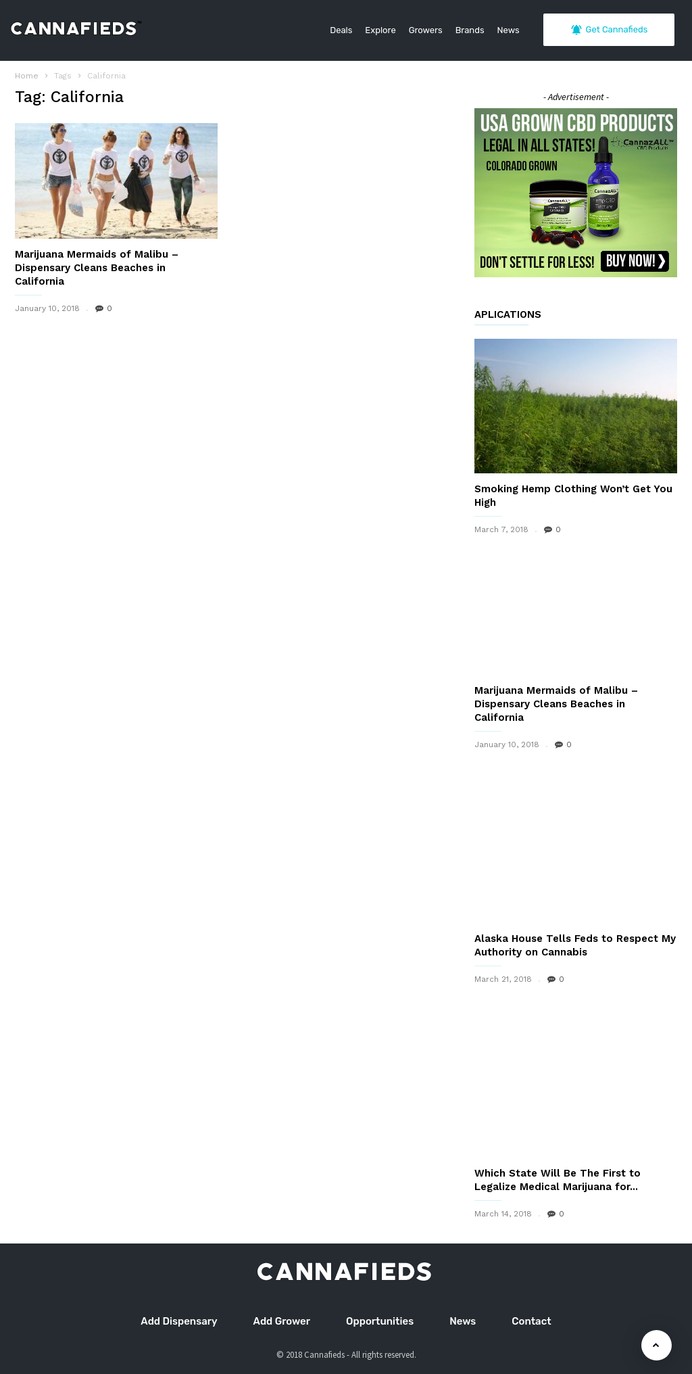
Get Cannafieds (609, 30)
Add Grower (281, 1321)
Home (27, 75)
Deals (341, 30)
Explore (380, 30)
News (508, 30)
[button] (657, 67)
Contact (531, 1321)
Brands (470, 30)
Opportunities (380, 1321)
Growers (426, 30)
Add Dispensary (179, 1321)
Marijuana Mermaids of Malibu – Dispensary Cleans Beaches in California (96, 267)
